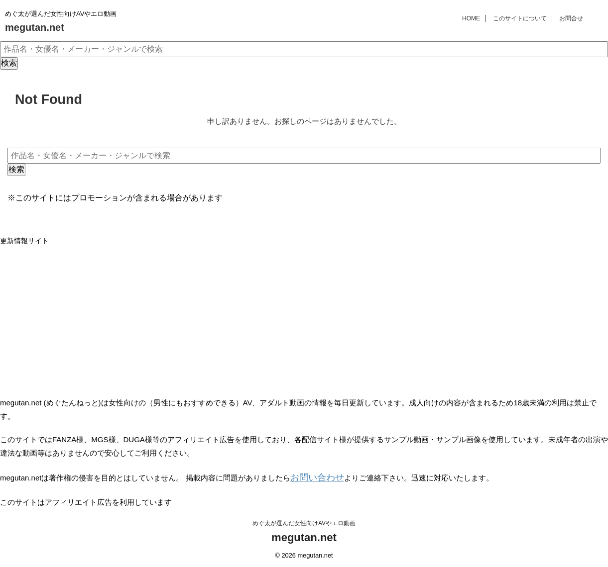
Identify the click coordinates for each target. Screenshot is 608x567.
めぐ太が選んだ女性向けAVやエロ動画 (304, 520)
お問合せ (571, 18)
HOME (471, 18)
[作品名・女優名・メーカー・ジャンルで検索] (304, 49)
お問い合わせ (312, 476)
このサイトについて (520, 18)
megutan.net (34, 27)
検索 (9, 63)
